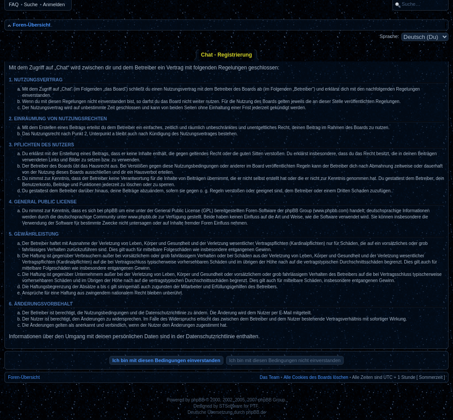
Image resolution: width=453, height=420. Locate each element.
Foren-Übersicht (31, 24)
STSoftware (230, 406)
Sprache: (389, 36)
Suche (31, 4)
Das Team (270, 377)
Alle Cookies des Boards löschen (316, 377)
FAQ (14, 4)
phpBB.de (255, 412)
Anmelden (54, 4)
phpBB (197, 399)
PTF (254, 406)
